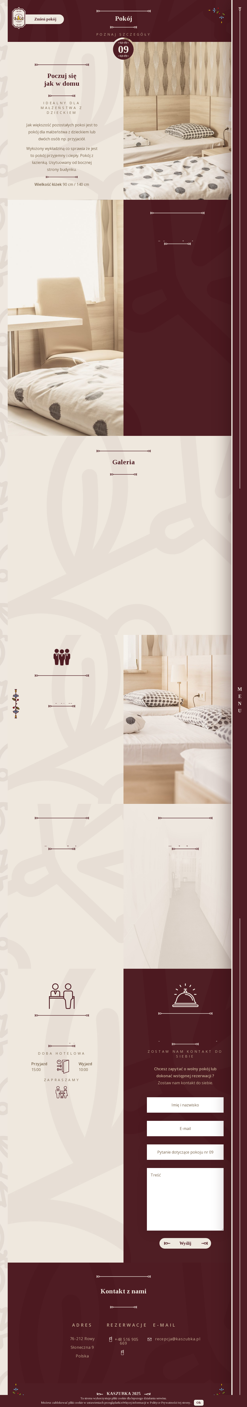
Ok (198, 1402)
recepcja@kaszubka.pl (177, 1339)
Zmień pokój (45, 19)
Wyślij (185, 1243)
